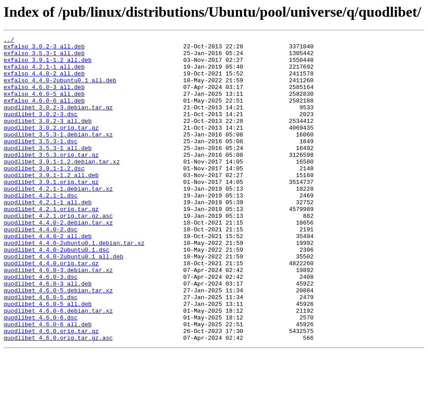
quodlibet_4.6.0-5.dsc (41, 350)
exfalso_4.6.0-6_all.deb (44, 114)
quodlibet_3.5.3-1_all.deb (48, 171)
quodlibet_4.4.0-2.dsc (41, 268)
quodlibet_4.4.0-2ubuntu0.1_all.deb (63, 301)
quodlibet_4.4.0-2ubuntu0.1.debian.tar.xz (74, 285)
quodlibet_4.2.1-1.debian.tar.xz (58, 220)
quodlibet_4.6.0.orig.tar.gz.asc (58, 398)
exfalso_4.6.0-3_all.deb (44, 98)
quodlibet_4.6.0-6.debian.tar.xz (58, 366)
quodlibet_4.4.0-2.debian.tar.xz (58, 260)
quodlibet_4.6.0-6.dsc (41, 374)
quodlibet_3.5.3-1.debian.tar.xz (58, 154)
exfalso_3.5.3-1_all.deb (44, 57)
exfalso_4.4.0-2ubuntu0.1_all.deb (60, 89)
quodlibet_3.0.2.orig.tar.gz (51, 146)
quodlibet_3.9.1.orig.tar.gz (51, 211)
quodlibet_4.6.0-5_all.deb (48, 358)
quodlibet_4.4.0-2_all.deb (48, 276)
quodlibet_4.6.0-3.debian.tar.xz (58, 317)
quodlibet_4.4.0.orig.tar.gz (51, 309)
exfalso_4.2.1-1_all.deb (44, 73)
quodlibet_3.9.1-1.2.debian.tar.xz (62, 187)
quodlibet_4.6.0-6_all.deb (48, 382)
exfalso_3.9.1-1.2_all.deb (48, 65)
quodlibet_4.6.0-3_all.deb (48, 333)
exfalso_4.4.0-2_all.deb (44, 81)
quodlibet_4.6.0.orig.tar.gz (51, 390)
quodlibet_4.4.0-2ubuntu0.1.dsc (56, 293)
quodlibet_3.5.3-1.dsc (41, 163)
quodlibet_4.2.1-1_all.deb (48, 236)
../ (9, 41)
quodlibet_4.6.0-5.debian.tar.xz (58, 342)
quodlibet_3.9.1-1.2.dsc (44, 195)
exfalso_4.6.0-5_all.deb (44, 106)
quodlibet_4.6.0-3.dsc (41, 325)
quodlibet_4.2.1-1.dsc (41, 228)
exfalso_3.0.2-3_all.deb (44, 49)
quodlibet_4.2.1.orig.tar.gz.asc (58, 252)
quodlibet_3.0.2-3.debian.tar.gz (58, 122)
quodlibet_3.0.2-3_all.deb (48, 138)
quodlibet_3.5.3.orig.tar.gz (51, 179)
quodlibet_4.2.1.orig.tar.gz (51, 244)
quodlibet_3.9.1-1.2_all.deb (51, 203)
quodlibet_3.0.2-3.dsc (41, 130)
